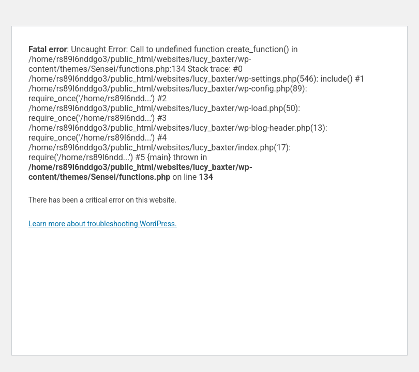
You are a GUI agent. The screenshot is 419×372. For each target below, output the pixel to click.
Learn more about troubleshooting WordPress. (102, 224)
